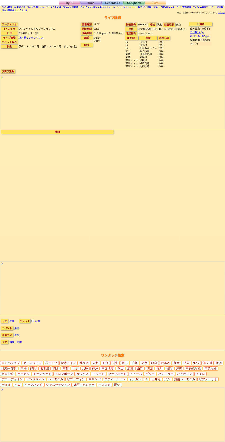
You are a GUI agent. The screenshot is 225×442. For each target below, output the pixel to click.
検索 (7, 7)
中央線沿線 (193, 368)
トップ (14, 10)
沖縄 (179, 368)
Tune (91, 3)
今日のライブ (11, 363)
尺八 (167, 379)
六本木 (165, 363)
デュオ (6, 384)
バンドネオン (35, 379)
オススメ (104, 384)
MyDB (69, 3)
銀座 (154, 363)
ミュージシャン (134, 7)
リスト (35, 7)
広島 (130, 368)
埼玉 (125, 363)
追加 (37, 321)
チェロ (200, 374)
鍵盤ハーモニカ (184, 379)
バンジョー (165, 374)
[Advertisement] (105, 104)
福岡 (169, 368)
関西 (56, 368)
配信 (183, 7)
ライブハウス (97, 7)
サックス (83, 374)
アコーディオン (12, 379)
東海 (24, 368)
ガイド (19, 7)
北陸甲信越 (9, 368)
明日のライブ (32, 363)
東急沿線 (211, 368)
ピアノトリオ (208, 379)
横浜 (219, 363)
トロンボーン (64, 374)
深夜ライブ (68, 363)
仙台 (105, 363)
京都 (66, 368)
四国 (150, 368)
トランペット (42, 374)
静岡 (33, 368)
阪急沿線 (8, 374)
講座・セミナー (84, 384)
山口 (140, 368)
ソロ (18, 384)
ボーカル (24, 374)
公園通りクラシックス (31, 37)
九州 (160, 368)
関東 (115, 363)
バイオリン (184, 374)
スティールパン (114, 379)
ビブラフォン (76, 379)
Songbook (134, 3)
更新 (11, 321)
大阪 (75, 368)
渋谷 (186, 363)
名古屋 (44, 368)
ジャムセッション (58, 384)
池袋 (196, 363)
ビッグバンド (33, 384)
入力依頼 (53, 7)
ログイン (221, 13)
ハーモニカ (55, 379)
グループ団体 (163, 7)
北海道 (84, 363)
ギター (150, 374)
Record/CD (112, 3)
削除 (19, 341)
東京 (144, 363)
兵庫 (85, 368)
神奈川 (207, 363)
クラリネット (117, 374)
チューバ (136, 374)
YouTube (208, 7)
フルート (98, 374)
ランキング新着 (70, 7)
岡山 (120, 368)
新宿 (177, 363)
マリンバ (95, 379)
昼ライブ (51, 363)
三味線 (156, 379)
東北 (95, 363)
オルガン (135, 379)
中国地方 (108, 368)
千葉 (134, 363)
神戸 (95, 368)
